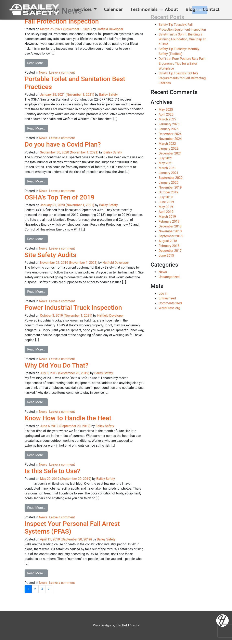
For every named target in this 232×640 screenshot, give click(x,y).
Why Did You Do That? (56, 365)
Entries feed (167, 298)
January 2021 (168, 173)
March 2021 (167, 168)
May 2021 (166, 163)
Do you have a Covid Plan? (63, 144)
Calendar (113, 10)
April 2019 (166, 212)
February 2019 (169, 221)
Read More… (37, 62)
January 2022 (168, 148)
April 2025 (166, 114)
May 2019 (166, 207)
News (43, 72)
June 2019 (166, 202)
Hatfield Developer (110, 29)
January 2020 (168, 182)
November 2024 (170, 139)
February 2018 (169, 246)
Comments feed (170, 303)
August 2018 (168, 241)
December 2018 (170, 226)
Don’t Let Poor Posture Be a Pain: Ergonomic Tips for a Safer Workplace (182, 63)
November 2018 (170, 231)
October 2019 (168, 192)
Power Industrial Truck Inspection (73, 307)
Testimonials (143, 10)
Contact (211, 10)
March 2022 (167, 144)
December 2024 (170, 134)
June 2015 (166, 255)
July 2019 (166, 197)
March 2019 (167, 217)
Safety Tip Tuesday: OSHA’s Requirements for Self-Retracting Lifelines (182, 78)
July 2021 (166, 158)
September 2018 (171, 236)
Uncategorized (169, 277)
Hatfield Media (127, 625)
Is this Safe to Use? (52, 471)
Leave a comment (62, 72)
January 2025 (168, 129)
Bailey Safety (108, 94)
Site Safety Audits (50, 255)
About (171, 10)
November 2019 (170, 187)
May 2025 (166, 109)
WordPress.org (169, 308)
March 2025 (167, 119)
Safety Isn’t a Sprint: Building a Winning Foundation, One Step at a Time (182, 39)
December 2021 (170, 153)
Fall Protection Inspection (62, 21)
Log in (163, 293)
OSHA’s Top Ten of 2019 (59, 197)
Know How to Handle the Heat (68, 418)
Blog (190, 10)
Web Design (102, 625)
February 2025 (169, 124)
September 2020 (171, 178)
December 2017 (170, 251)
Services (83, 10)
